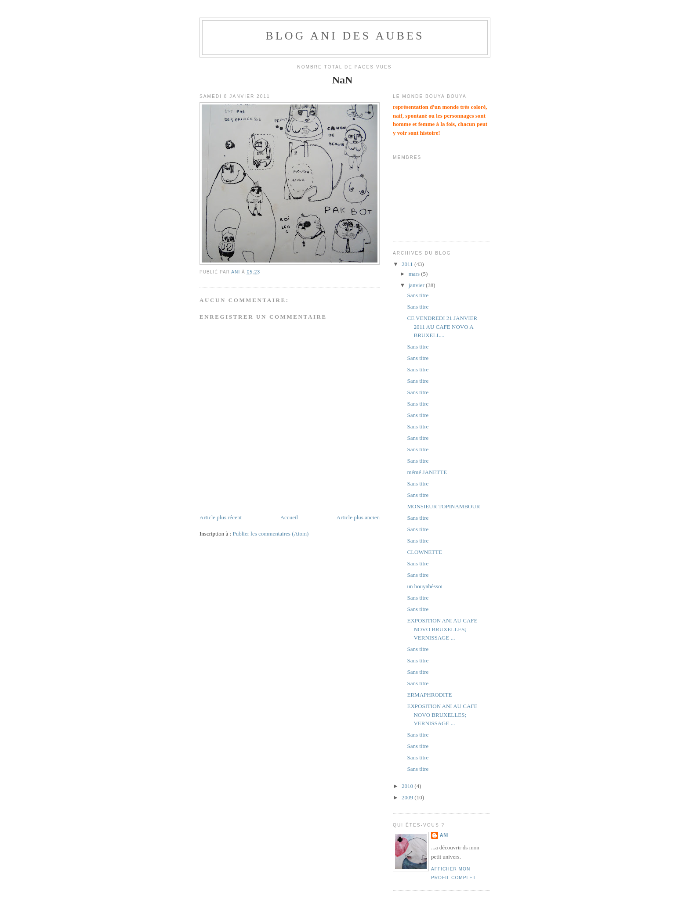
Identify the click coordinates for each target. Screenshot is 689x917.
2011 (408, 264)
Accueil (289, 517)
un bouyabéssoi (424, 586)
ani (444, 835)
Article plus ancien (358, 517)
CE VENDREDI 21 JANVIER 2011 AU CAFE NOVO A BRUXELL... (442, 326)
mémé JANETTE (427, 472)
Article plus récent (220, 517)
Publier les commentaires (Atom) (270, 533)
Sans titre (417, 295)
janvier (417, 285)
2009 (408, 797)
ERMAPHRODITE (429, 694)
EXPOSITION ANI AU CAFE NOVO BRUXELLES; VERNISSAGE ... (442, 629)
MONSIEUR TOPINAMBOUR (443, 506)
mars (415, 273)
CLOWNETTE (424, 552)
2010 (408, 786)
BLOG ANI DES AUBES (344, 35)
